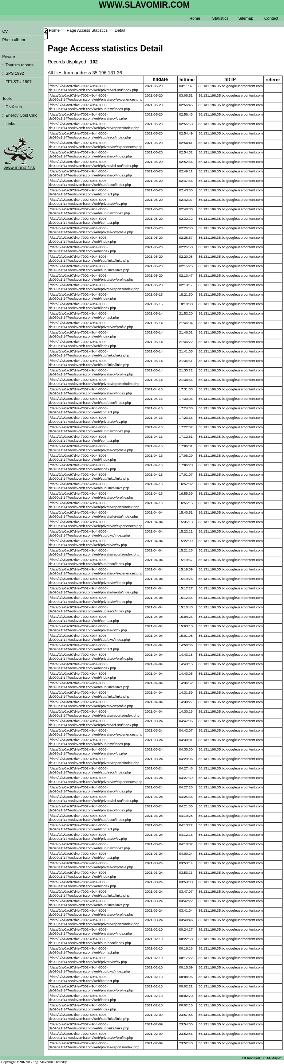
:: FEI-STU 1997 (17, 81)
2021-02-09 (154, 1015)
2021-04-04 (154, 512)
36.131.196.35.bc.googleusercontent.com (230, 86)
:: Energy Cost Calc (19, 115)
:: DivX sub (12, 107)
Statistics (220, 18)
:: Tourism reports (17, 65)
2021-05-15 (154, 294)
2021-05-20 (154, 86)
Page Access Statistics (87, 30)
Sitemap (245, 18)
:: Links (8, 123)
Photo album (13, 40)
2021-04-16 (154, 389)
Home (194, 18)
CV (5, 31)
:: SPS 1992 (13, 73)
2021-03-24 (154, 721)
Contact (271, 18)
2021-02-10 (154, 929)
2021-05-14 (154, 313)
